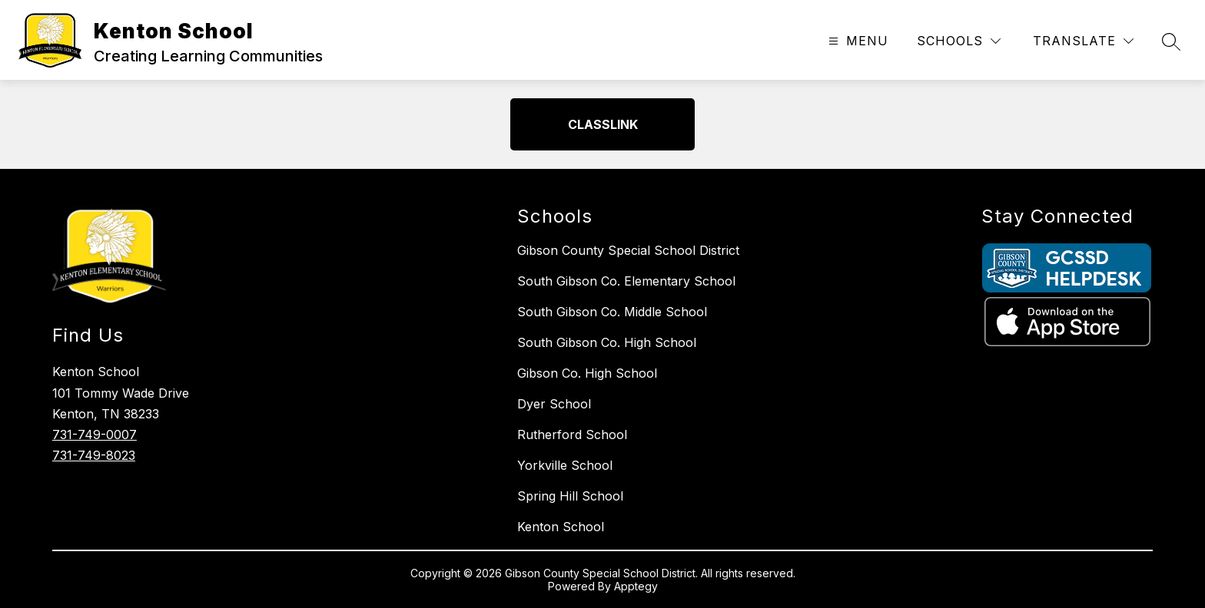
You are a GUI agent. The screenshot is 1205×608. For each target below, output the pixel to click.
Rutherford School (572, 434)
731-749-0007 (94, 434)
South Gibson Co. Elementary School (626, 281)
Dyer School (554, 403)
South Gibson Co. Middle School (612, 311)
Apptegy (636, 586)
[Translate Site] (1083, 41)
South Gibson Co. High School (606, 342)
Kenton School (560, 526)
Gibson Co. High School (587, 373)
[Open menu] (856, 41)
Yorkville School (564, 465)
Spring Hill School (570, 496)
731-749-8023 (93, 455)
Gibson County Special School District (628, 250)
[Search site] (1171, 41)
